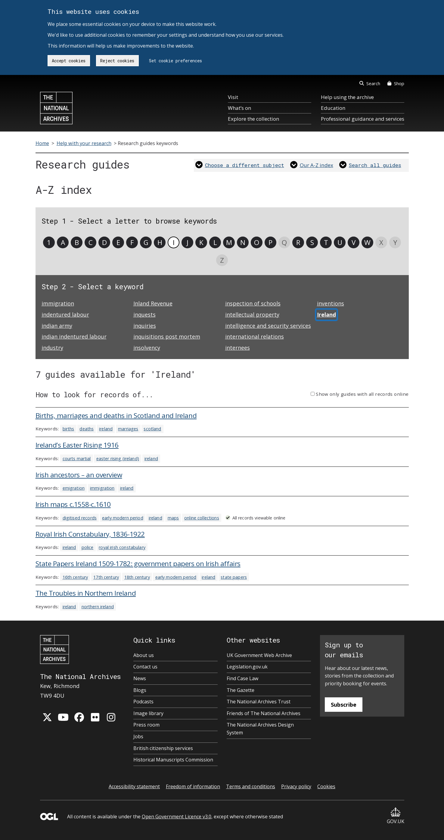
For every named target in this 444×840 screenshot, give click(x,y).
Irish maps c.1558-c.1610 (73, 504)
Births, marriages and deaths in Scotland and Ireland (116, 415)
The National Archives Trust (258, 701)
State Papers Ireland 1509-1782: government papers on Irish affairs (138, 563)
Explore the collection (253, 118)
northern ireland (98, 606)
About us (143, 655)
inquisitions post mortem (166, 336)
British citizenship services (163, 748)
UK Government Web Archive (259, 655)
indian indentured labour (74, 336)
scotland (152, 429)
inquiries (144, 325)
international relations (254, 336)
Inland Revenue (152, 303)
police (88, 547)
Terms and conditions (250, 786)
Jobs (138, 736)
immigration (58, 303)
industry (52, 347)
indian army (57, 325)
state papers (234, 577)
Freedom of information (193, 786)
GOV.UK (395, 816)
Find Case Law (242, 678)
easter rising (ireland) (117, 458)
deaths (86, 429)
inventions (330, 303)
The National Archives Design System (260, 728)
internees (237, 347)
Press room (146, 724)
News (139, 678)
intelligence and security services (268, 325)
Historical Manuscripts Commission (173, 759)
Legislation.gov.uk (247, 666)
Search (369, 83)
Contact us (145, 666)
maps (173, 518)
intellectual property (252, 314)
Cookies (326, 786)
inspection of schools (253, 303)
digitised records (80, 518)
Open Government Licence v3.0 (176, 816)
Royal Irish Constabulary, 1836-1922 (90, 534)
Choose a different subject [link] (244, 165)
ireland (106, 429)
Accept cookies (68, 61)
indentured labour (65, 314)
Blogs (139, 690)
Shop (395, 83)
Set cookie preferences (175, 61)
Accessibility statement (134, 786)
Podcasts (143, 701)
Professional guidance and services (362, 118)
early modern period (122, 518)
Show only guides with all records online (362, 394)
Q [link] (284, 242)
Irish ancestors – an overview (79, 474)
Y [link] (395, 242)
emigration (74, 488)
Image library (148, 713)
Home (42, 143)
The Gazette (240, 690)
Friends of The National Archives (263, 713)
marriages (128, 429)
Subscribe (343, 704)
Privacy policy (296, 786)
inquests (144, 314)
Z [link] (222, 260)
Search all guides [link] (375, 165)
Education (333, 107)
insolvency (146, 347)
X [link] (381, 242)
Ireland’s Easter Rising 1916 (77, 445)
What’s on (239, 107)
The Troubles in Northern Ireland (86, 593)
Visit (233, 97)
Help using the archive (347, 97)
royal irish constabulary (122, 547)
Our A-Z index (316, 165)
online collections (201, 518)
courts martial (77, 458)
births (68, 429)
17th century (106, 577)
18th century (137, 577)
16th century (75, 577)
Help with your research (84, 143)
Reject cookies (117, 61)
